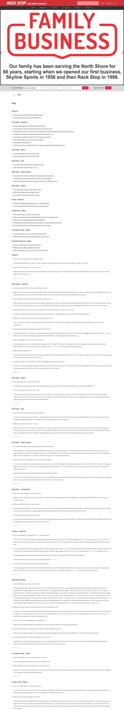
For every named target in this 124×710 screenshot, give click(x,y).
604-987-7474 (15, 691)
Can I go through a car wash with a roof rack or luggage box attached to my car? (39, 88)
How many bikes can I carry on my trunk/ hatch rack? (30, 193)
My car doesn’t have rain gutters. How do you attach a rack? (32, 72)
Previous (1, 18)
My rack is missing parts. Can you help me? (27, 61)
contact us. (54, 503)
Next (122, 18)
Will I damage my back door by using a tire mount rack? (31, 180)
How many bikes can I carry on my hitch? (26, 157)
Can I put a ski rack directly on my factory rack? (28, 108)
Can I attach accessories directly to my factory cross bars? (32, 80)
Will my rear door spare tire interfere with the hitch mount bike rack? (35, 160)
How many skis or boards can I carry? (25, 110)
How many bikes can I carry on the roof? (26, 97)
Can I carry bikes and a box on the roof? (26, 99)
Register (109, 3)
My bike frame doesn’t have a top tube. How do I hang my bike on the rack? (37, 166)
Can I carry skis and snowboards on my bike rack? (29, 163)
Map (13, 698)
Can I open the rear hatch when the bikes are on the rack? (32, 168)
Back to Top (17, 221)
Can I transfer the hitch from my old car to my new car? (31, 149)
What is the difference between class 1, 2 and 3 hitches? (31, 146)
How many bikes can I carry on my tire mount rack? (29, 177)
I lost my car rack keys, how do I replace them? (28, 58)
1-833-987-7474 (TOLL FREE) (19, 694)
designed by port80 (107, 707)
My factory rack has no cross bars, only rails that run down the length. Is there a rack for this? (43, 75)
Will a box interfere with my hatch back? (26, 135)
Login (102, 3)
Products (43, 8)
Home (13, 38)
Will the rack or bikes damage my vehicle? (26, 191)
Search (85, 31)
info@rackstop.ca (17, 696)
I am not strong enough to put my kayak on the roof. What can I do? (35, 124)
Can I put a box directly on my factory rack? (27, 133)
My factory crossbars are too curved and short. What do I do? (33, 77)
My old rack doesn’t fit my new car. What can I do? (29, 69)
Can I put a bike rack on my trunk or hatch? (27, 188)
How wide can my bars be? (22, 86)
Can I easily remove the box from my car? (26, 138)
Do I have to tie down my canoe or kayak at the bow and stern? (33, 119)
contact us (54, 290)
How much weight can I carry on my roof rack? (28, 83)
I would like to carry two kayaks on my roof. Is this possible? (32, 121)
